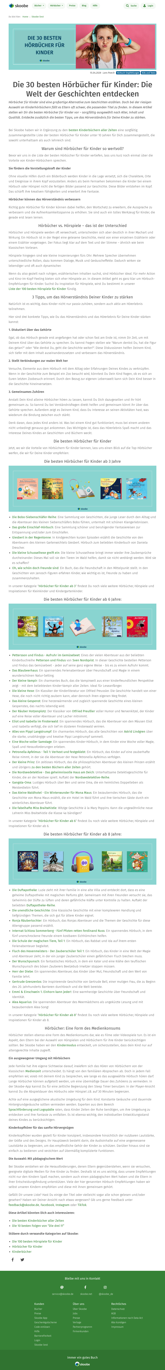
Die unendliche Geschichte (31, 910)
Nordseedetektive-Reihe (92, 777)
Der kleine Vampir (24, 680)
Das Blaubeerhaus (25, 670)
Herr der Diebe (22, 971)
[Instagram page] (106, 1290)
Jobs (75, 1313)
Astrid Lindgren (134, 731)
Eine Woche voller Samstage (32, 742)
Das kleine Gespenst (26, 701)
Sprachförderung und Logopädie (31, 1109)
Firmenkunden (81, 1331)
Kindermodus (66, 1045)
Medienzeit (33, 1071)
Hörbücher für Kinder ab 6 (57, 821)
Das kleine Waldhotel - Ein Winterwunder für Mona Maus (51, 792)
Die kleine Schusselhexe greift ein (35, 553)
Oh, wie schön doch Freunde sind (35, 568)
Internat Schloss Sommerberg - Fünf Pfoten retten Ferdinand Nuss (58, 931)
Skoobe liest (38, 16)
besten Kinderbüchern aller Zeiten (93, 130)
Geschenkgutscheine (45, 1322)
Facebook (47, 1205)
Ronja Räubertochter (27, 920)
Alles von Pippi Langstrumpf (31, 731)
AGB (113, 1313)
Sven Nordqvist (83, 660)
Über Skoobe (80, 1309)
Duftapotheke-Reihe (40, 905)
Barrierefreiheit (42, 1335)
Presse (76, 1317)
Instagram (62, 1205)
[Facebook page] (86, 1290)
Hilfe (95, 5)
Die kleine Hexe (23, 691)
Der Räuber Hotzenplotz (29, 711)
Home (25, 16)
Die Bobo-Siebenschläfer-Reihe (34, 517)
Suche (131, 5)
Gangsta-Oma (21, 782)
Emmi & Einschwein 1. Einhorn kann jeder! (41, 992)
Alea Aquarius (21, 1002)
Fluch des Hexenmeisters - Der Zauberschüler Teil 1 (48, 951)
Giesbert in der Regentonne (31, 537)
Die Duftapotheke (24, 890)
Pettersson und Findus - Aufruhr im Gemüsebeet (46, 655)
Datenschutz (118, 1309)
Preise (72, 5)
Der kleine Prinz (23, 762)
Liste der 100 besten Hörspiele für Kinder (37, 289)
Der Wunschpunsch (25, 961)
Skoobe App (40, 1317)
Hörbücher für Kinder (27, 1246)
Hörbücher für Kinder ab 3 (57, 586)
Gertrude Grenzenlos (26, 981)
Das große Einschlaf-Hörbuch (32, 527)
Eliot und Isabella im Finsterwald (35, 721)
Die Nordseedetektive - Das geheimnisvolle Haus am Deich (53, 772)
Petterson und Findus (51, 660)
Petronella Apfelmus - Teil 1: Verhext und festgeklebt (48, 752)
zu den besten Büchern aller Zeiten (56, 767)
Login (148, 5)
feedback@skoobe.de (24, 1205)
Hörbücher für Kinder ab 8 (57, 1015)
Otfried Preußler (83, 711)
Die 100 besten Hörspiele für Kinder (37, 1241)
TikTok (82, 1205)
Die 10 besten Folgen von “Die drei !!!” (38, 1226)
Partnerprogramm (82, 1326)
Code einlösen (42, 1326)
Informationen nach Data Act (127, 1317)
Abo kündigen (118, 1322)
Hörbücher (55, 5)
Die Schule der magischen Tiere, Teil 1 (38, 941)
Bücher (38, 5)
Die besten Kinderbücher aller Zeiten (38, 1220)
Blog (84, 5)
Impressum (117, 1326)
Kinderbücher (22, 1252)
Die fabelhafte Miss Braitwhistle (34, 808)
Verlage (77, 1322)
